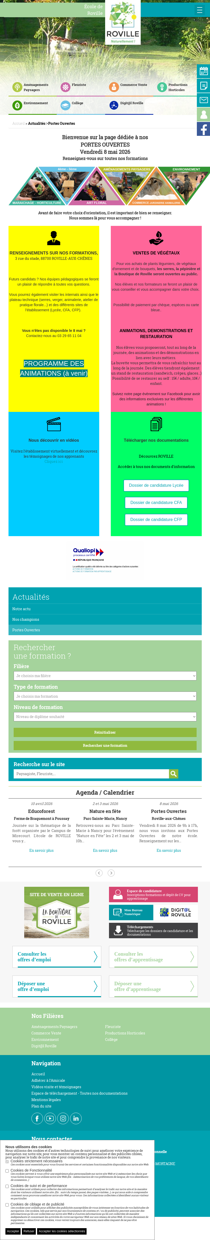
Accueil (38, 1073)
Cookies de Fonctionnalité (80, 1175)
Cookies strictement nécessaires (80, 1162)
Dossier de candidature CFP (156, 519)
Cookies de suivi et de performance (80, 1192)
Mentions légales (46, 1099)
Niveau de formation (38, 707)
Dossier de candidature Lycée (156, 485)
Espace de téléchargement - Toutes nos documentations (79, 1093)
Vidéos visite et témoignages (56, 1086)
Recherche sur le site (39, 764)
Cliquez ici (54, 461)
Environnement (45, 1039)
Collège (111, 1039)
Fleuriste (113, 1026)
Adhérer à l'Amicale (48, 1080)
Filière (21, 666)
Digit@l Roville (44, 1045)
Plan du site (41, 1106)
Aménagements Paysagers (54, 1026)
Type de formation (36, 686)
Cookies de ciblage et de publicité (80, 1213)
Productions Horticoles (125, 1033)
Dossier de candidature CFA (156, 502)
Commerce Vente (46, 1033)
